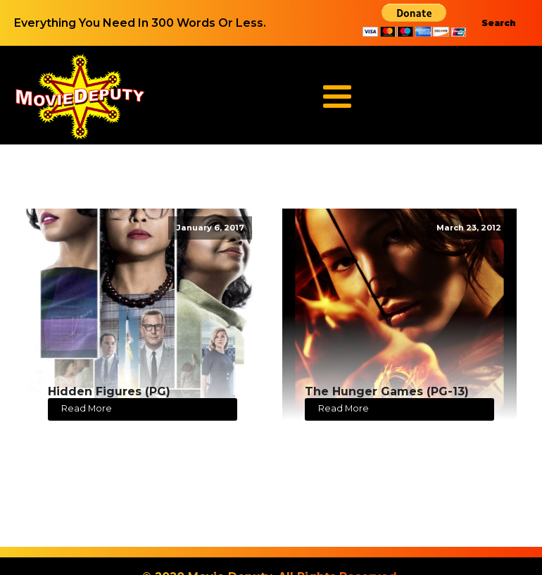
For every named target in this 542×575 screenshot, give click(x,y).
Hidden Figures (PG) (109, 391)
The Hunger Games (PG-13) (387, 391)
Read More (86, 408)
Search (498, 23)
